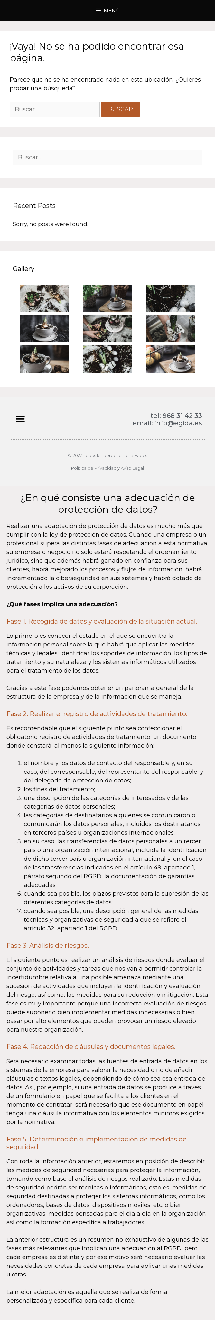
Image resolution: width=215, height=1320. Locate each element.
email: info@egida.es (167, 423)
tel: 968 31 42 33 (176, 416)
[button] (20, 419)
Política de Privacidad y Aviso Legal (107, 468)
